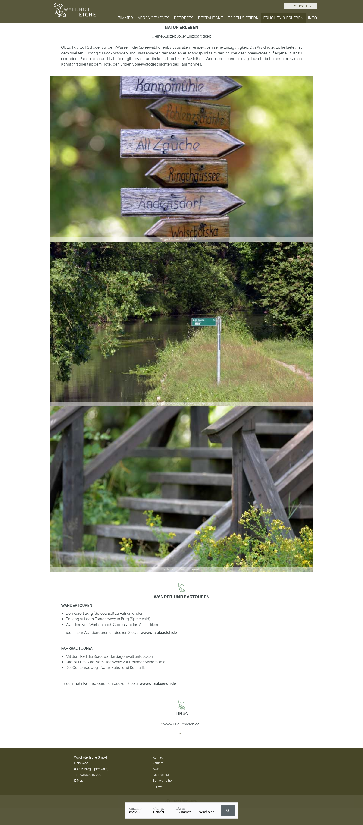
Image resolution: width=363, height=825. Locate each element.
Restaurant (210, 18)
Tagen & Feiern (243, 18)
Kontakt (158, 757)
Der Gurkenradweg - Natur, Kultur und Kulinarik (105, 667)
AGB (156, 769)
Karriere (158, 763)
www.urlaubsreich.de (159, 632)
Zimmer (125, 18)
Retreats (183, 18)
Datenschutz (161, 775)
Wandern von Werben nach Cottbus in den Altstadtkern (113, 625)
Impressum (160, 786)
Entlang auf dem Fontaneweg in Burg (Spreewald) (108, 619)
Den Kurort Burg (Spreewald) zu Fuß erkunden (105, 613)
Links (181, 714)
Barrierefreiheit (163, 780)
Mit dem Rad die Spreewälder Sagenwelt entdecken (109, 656)
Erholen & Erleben (283, 18)
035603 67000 (90, 775)
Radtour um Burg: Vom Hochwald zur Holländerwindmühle (115, 662)
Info (312, 18)
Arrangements (153, 18)
